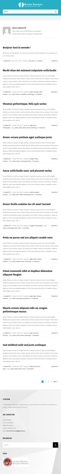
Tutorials (5, 161)
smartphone (23, 94)
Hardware (36, 92)
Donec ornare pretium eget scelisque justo (27, 137)
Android (32, 192)
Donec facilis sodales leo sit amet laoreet (27, 204)
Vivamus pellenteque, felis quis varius (25, 103)
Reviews (5, 94)
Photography (6, 127)
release (18, 94)
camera (20, 127)
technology (31, 94)
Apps (35, 125)
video (19, 228)
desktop (18, 261)
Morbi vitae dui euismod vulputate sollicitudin (29, 70)
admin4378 (7, 61)
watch (29, 161)
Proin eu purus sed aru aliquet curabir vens (28, 237)
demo (24, 127)
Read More (54, 61)
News (40, 92)
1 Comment (39, 61)
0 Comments (41, 127)
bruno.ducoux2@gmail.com (16, 431)
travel (31, 194)
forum (13, 94)
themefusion (26, 298)
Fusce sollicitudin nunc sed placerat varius (27, 170)
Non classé (32, 61)
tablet (21, 194)
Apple (31, 92)
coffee (16, 369)
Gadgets (32, 159)
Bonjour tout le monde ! (16, 47)
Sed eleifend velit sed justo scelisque (24, 345)
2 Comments (38, 94)
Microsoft (36, 333)
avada (16, 127)
